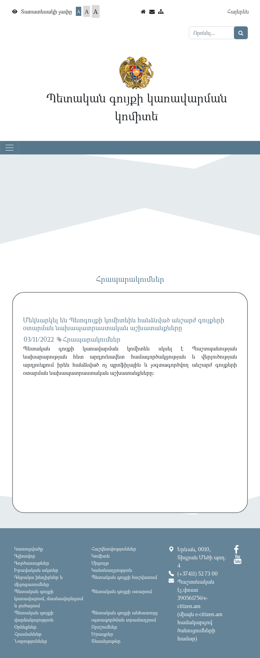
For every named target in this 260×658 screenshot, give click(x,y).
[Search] (211, 32)
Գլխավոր (24, 556)
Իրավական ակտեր (36, 570)
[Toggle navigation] (9, 147)
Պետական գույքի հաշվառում (124, 577)
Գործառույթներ (31, 563)
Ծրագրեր (102, 634)
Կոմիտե (100, 556)
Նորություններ (30, 641)
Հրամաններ (28, 634)
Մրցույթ (100, 563)
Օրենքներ (25, 627)
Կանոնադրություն (111, 570)
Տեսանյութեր (106, 641)
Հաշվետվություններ (113, 548)
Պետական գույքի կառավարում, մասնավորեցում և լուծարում (48, 598)
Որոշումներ (104, 627)
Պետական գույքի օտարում (121, 591)
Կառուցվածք (28, 548)
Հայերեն (238, 11)
